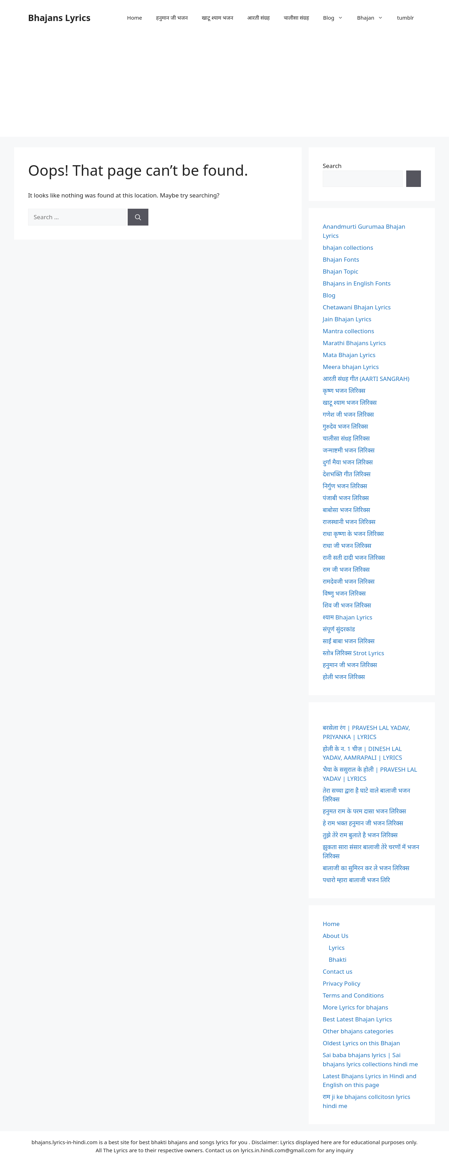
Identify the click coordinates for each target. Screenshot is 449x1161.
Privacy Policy (341, 983)
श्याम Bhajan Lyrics (347, 617)
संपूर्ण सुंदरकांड (339, 629)
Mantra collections (348, 331)
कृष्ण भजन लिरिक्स (344, 391)
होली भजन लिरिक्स (344, 677)
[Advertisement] (224, 88)
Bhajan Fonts (341, 259)
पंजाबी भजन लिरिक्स (346, 498)
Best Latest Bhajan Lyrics (357, 1019)
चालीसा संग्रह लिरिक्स (346, 438)
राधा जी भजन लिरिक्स (347, 546)
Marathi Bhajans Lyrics (354, 343)
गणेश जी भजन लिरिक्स (348, 414)
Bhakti (338, 959)
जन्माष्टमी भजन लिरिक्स (349, 450)
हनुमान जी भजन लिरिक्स (350, 665)
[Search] (138, 217)
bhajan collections (348, 247)
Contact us (338, 971)
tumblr (405, 17)
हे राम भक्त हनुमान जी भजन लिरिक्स (363, 823)
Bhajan (373, 17)
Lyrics (336, 948)
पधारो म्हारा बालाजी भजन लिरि (356, 880)
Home (134, 17)
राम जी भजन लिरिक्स (346, 569)
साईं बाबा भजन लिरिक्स (349, 641)
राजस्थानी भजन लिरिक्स (349, 522)
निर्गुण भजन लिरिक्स (345, 486)
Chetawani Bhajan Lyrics (357, 307)
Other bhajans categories (358, 1031)
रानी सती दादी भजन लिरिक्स (354, 557)
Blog (336, 17)
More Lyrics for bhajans (355, 1007)
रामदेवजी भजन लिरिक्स (349, 581)
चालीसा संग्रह (296, 17)
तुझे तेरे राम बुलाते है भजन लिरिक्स (360, 835)
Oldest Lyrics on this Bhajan (361, 1043)
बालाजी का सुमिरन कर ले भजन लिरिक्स (366, 868)
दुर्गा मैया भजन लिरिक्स (348, 462)
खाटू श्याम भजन (217, 17)
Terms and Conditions (353, 995)
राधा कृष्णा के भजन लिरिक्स (353, 534)
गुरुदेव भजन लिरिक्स (345, 426)
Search (332, 166)
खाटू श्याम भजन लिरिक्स (350, 402)
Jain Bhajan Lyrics (347, 319)
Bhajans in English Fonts (357, 283)
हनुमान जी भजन (172, 17)
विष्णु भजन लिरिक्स (344, 593)
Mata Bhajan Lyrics (349, 355)
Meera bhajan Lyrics (351, 367)
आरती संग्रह (258, 17)
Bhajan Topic (340, 271)
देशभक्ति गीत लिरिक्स (346, 474)
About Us (335, 936)
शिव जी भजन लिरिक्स (347, 605)
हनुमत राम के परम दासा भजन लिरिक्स (364, 811)
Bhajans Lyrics (59, 18)
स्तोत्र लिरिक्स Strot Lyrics (353, 653)
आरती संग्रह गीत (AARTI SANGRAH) (366, 379)
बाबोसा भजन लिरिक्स (346, 510)
